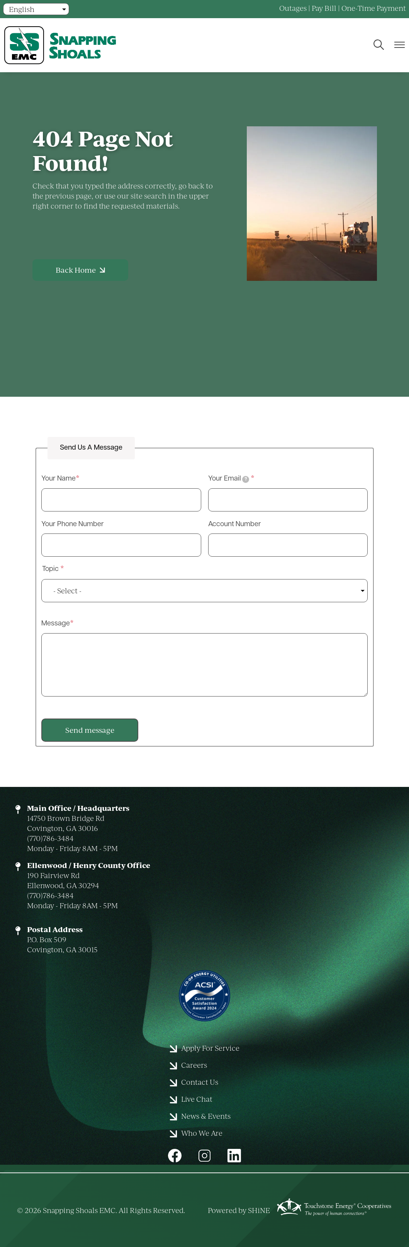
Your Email (228, 479)
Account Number (234, 524)
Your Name (58, 478)
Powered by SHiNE (239, 1210)
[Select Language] (36, 9)
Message (55, 623)
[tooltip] (245, 479)
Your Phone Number (72, 524)
